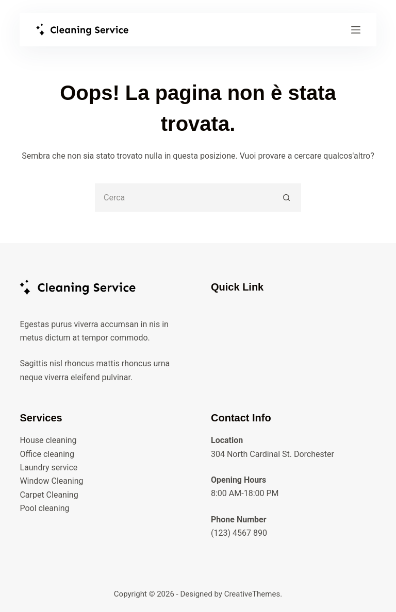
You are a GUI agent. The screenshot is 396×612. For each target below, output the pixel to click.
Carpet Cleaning (49, 495)
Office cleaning (47, 454)
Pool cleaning (44, 508)
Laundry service (48, 467)
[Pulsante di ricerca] (287, 197)
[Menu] (355, 30)
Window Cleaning (51, 481)
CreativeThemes (252, 594)
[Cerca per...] (184, 197)
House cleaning (48, 440)
